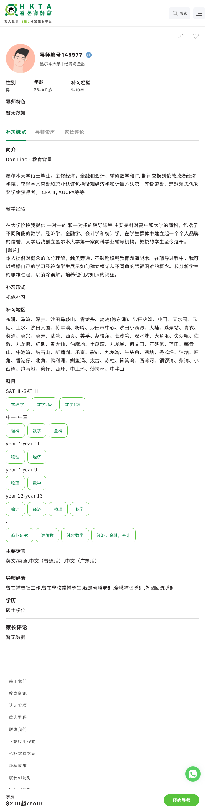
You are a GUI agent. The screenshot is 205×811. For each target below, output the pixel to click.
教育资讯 (18, 693)
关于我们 (18, 681)
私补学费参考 (22, 753)
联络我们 (18, 729)
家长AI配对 (20, 777)
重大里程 (18, 717)
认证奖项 (18, 705)
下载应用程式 (22, 741)
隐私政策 (18, 765)
